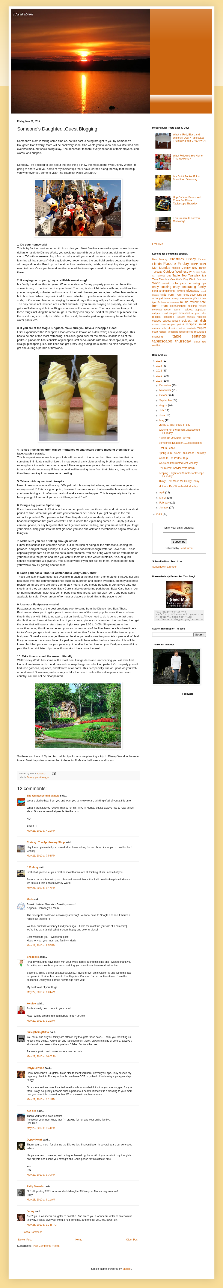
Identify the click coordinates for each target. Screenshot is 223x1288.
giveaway (192, 290)
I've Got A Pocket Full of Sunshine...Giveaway (186, 178)
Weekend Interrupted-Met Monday (178, 463)
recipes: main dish (193, 320)
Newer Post (25, 1239)
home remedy (171, 298)
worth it (156, 345)
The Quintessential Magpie (43, 795)
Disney (30, 777)
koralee (31, 1003)
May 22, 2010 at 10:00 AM (41, 1056)
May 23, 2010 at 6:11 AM (41, 1199)
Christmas (177, 259)
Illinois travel (198, 264)
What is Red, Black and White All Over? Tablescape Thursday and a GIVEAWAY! (189, 137)
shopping (157, 336)
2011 (159, 375)
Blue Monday (159, 259)
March (163, 497)
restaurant (200, 331)
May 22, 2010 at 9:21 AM (41, 1020)
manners (174, 302)
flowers (181, 290)
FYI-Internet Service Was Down (177, 468)
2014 (159, 360)
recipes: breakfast (179, 313)
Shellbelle (33, 956)
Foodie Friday (176, 263)
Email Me (157, 244)
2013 (159, 365)
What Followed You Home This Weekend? (188, 157)
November (165, 390)
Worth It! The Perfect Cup (173, 458)
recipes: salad (196, 324)
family (202, 287)
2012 (159, 370)
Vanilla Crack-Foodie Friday (174, 424)
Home (78, 1239)
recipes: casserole (163, 316)
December (165, 385)
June (162, 415)
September (166, 400)
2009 (159, 514)
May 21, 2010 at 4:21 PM (41, 830)
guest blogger (42, 777)
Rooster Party (199, 272)
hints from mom (171, 294)
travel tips (200, 341)
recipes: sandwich (187, 328)
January (164, 507)
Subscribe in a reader (164, 566)
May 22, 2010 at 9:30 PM (41, 1174)
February (164, 502)
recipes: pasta (159, 324)
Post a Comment (32, 1232)
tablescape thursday (171, 341)
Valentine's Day (179, 279)
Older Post (132, 1239)
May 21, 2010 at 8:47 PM (41, 887)
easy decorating (184, 287)
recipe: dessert (172, 309)
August (163, 405)
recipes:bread (186, 331)
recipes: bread (160, 313)
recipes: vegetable (168, 331)
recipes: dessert (171, 320)
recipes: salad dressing (164, 328)
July (162, 410)
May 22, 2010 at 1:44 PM (41, 1128)
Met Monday (161, 267)
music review (189, 302)
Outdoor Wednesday (177, 271)
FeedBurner (186, 548)
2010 (159, 380)
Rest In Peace (167, 448)
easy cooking (161, 287)
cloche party (178, 283)
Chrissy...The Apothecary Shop (46, 842)
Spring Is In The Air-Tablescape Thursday (182, 452)
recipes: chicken (186, 317)
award (165, 283)
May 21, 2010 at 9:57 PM (41, 945)
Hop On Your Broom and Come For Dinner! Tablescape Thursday (187, 200)
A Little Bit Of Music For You (175, 437)
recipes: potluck (175, 324)
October (164, 395)
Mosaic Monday (181, 267)
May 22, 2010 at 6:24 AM (41, 992)
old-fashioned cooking (183, 305)
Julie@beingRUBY (38, 1032)
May (162, 420)
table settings (189, 336)
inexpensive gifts (188, 298)
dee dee (31, 1111)
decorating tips (197, 283)
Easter (202, 259)
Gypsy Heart (34, 1139)
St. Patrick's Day (161, 275)
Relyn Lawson (35, 1068)
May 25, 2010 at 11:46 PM (42, 1224)
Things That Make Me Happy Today (179, 481)
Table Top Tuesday (186, 275)
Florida (157, 264)
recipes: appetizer (195, 309)
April (162, 492)
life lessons (163, 302)
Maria (30, 899)
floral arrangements (163, 290)
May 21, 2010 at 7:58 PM (41, 855)
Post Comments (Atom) (46, 1245)
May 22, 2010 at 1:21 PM (41, 1099)
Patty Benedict (36, 1186)
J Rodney (32, 867)
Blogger (126, 1268)
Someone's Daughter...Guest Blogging (180, 442)
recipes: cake (198, 313)
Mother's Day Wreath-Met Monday (178, 486)
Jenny (30, 1211)
